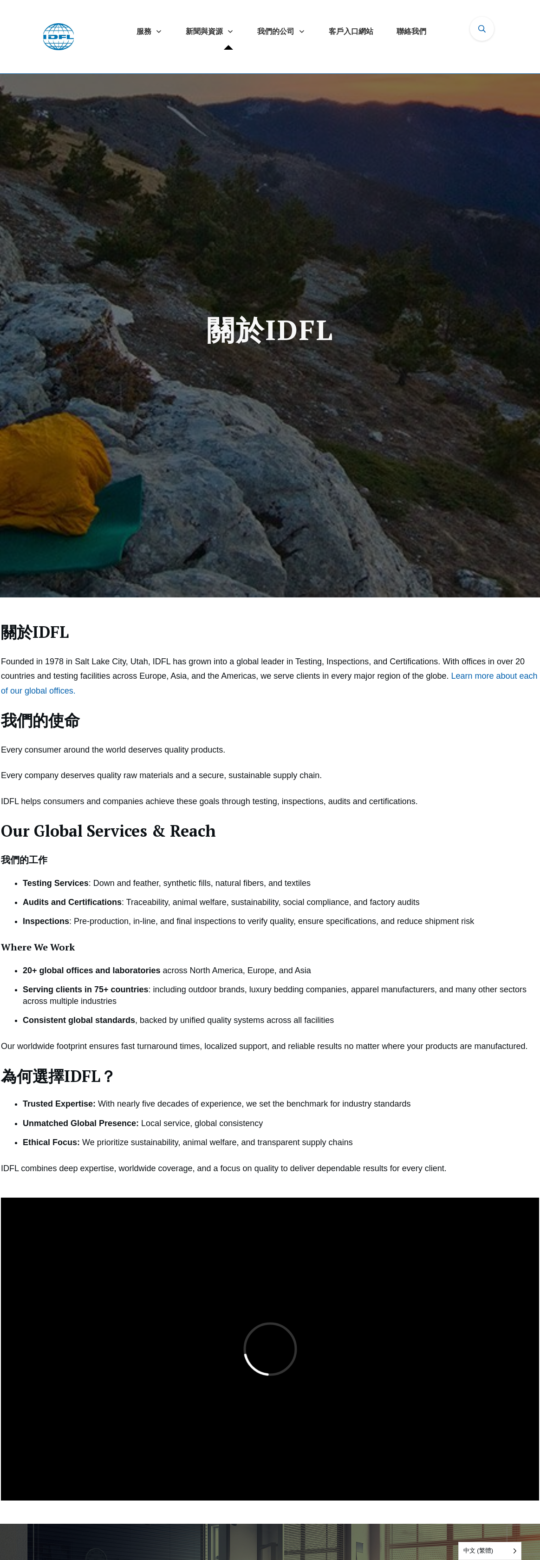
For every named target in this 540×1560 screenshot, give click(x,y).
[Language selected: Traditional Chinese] (489, 1551)
